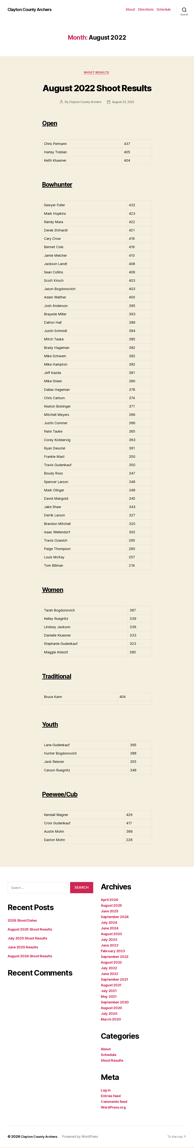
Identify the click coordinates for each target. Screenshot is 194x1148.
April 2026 (109, 901)
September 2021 (114, 980)
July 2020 (109, 1014)
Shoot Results (97, 73)
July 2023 (109, 940)
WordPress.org (113, 1108)
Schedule (164, 9)
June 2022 (109, 974)
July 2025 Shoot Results (27, 939)
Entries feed (111, 1097)
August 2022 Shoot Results (97, 87)
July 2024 (109, 923)
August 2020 (111, 1009)
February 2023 (113, 952)
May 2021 (109, 997)
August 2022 (111, 963)
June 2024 (109, 929)
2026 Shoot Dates (22, 921)
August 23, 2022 (123, 103)
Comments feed (114, 1102)
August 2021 (111, 986)
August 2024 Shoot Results (30, 957)
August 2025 (111, 906)
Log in (105, 1091)
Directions (146, 9)
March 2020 (111, 1020)
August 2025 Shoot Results (30, 930)
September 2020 (115, 1003)
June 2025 (109, 912)
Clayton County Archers (32, 9)
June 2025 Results (23, 948)
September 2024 (115, 918)
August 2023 (111, 935)
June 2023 (109, 946)
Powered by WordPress (83, 1137)
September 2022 (114, 957)
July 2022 (109, 969)
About (130, 9)
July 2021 (109, 992)
